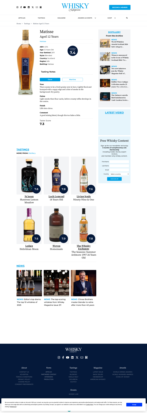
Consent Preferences (24, 384)
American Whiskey (98, 379)
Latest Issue (98, 372)
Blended (73, 374)
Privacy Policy (24, 379)
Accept (134, 404)
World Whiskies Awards (122, 374)
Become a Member (119, 7)
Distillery (26, 153)
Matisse (43, 41)
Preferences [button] (13, 406)
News (20, 299)
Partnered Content (48, 374)
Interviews (49, 377)
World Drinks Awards (122, 372)
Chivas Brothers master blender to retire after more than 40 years (82, 302)
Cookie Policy (24, 382)
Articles (21, 18)
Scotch (73, 382)
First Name (105, 161)
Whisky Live (73, 394)
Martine (72, 79)
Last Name (105, 166)
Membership (98, 377)
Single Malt (73, 377)
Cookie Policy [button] (89, 404)
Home (19, 24)
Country (106, 174)
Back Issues (98, 374)
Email (107, 170)
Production (49, 379)
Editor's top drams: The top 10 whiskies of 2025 (29, 302)
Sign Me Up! (114, 179)
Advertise (24, 374)
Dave (50, 79)
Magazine (61, 18)
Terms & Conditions (24, 377)
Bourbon (73, 379)
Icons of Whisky (123, 377)
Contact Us (24, 372)
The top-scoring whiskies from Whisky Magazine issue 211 (55, 302)
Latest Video (114, 112)
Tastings (41, 18)
